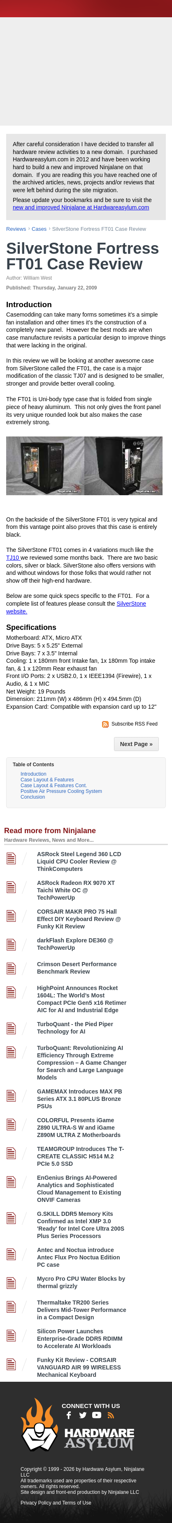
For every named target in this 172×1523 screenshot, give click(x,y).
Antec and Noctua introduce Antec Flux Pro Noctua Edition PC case (78, 1257)
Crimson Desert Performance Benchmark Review (77, 968)
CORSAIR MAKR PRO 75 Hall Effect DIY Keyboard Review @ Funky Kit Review (79, 919)
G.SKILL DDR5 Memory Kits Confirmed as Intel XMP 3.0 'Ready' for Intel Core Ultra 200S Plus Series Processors (80, 1225)
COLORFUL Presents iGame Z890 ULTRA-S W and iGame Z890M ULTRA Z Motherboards (79, 1127)
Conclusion (33, 797)
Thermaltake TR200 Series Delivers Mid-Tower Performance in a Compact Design (81, 1310)
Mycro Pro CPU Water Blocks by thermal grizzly (81, 1282)
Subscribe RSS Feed (135, 724)
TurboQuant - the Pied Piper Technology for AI (75, 1028)
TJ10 (13, 557)
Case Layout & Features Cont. (54, 785)
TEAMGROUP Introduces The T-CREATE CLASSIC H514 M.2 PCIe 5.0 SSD (80, 1156)
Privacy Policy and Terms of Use (56, 1503)
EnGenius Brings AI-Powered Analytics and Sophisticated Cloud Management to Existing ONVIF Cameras (79, 1188)
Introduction (33, 774)
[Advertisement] (87, 70)
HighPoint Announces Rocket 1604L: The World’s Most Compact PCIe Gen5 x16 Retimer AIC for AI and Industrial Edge (81, 999)
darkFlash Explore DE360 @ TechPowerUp (75, 944)
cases (39, 229)
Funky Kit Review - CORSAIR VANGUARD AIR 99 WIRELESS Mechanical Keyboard (79, 1367)
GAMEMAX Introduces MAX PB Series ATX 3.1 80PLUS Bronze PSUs (79, 1099)
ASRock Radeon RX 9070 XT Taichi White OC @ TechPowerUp (76, 890)
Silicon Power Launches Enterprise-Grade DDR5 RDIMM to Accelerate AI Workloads (80, 1338)
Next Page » (136, 744)
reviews (16, 229)
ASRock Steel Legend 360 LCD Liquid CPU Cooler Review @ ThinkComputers (79, 861)
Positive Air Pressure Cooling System (61, 791)
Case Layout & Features (47, 780)
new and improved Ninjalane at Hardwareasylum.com (81, 207)
